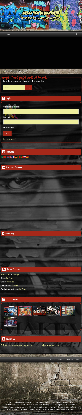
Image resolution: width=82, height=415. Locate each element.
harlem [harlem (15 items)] (35, 346)
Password (6, 117)
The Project (16, 274)
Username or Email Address (11, 106)
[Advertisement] (41, 52)
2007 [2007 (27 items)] (10, 345)
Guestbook (14, 285)
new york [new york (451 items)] (52, 345)
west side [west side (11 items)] (63, 346)
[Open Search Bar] (77, 34)
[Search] (28, 87)
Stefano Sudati (5, 274)
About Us (52, 359)
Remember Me (9, 127)
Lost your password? (9, 139)
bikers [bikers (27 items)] (14, 345)
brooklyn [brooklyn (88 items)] (23, 345)
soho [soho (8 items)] (60, 346)
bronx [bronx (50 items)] (18, 345)
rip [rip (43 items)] (58, 345)
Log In (7, 133)
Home (3, 71)
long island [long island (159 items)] (42, 345)
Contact (77, 359)
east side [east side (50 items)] (30, 345)
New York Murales (41, 13)
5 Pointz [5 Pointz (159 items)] (4, 345)
